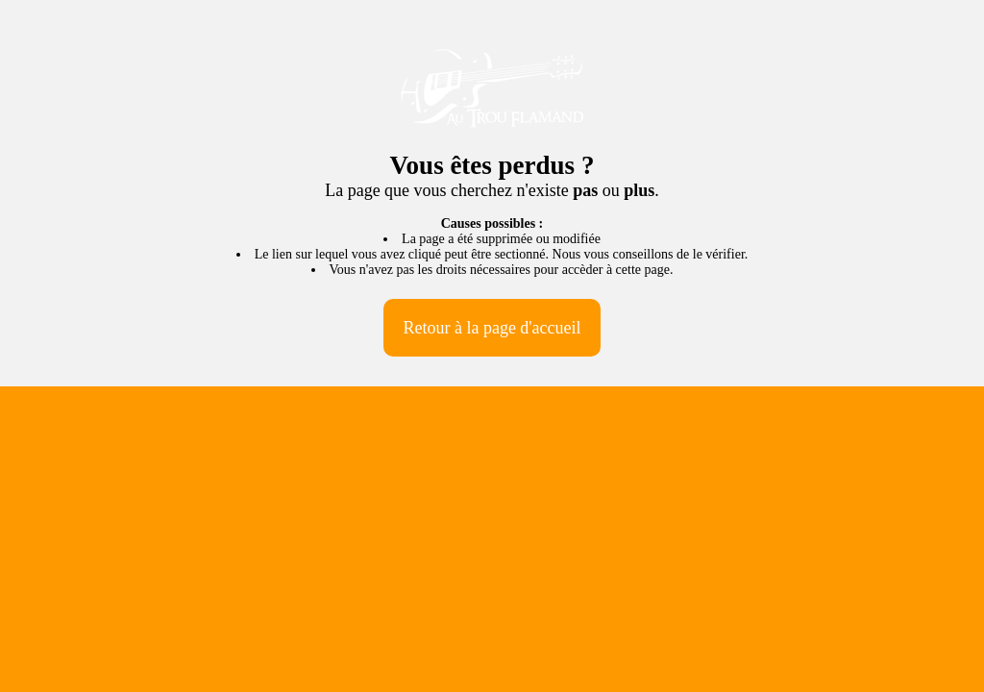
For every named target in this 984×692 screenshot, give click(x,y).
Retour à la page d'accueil (491, 327)
